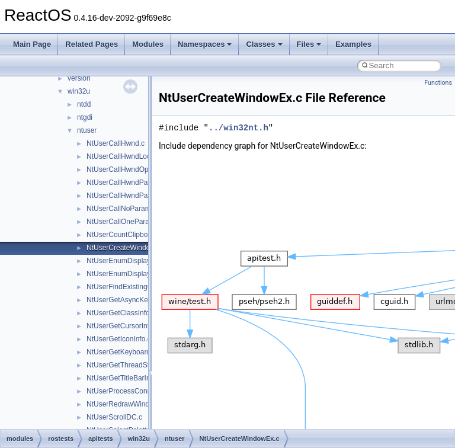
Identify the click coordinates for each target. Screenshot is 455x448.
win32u (79, 91)
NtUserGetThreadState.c (125, 365)
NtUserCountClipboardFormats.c (138, 235)
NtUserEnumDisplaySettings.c (134, 274)
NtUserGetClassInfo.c (120, 313)
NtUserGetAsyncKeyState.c (130, 300)
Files (309, 44)
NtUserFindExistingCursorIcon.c (137, 287)
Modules (148, 44)
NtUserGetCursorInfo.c (122, 326)
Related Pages (91, 44)
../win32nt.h (238, 127)
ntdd (84, 104)
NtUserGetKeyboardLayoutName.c (141, 352)
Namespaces (205, 44)
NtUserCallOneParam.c (123, 221)
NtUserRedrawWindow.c (125, 404)
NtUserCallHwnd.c (115, 143)
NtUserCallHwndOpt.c (121, 169)
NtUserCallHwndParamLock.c (133, 195)
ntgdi (84, 117)
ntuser (87, 130)
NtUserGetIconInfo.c (118, 339)
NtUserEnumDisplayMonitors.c (134, 261)
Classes (264, 44)
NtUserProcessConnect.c (126, 391)
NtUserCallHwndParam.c (125, 182)
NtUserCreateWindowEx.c (127, 248)
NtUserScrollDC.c (114, 417)
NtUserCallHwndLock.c (122, 156)
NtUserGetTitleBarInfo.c (124, 378)
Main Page (32, 44)
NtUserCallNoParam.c (121, 208)
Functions (438, 83)
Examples (353, 44)
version (79, 78)
